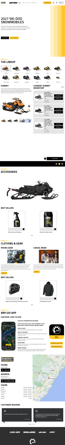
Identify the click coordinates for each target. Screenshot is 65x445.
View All (62, 87)
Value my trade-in (14, 37)
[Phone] (53, 2)
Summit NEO (16, 69)
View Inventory (47, 2)
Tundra (47, 78)
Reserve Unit (58, 98)
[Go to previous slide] (3, 106)
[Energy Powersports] (4, 3)
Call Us (5, 370)
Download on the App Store (56, 343)
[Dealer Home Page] (16, 359)
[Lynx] (52, 432)
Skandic (37, 78)
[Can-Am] (15, 432)
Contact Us (4, 273)
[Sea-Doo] (29, 432)
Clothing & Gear (34, 2)
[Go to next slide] (29, 106)
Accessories (28, 2)
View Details (58, 95)
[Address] (56, 2)
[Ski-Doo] (42, 432)
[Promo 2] (59, 164)
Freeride (27, 69)
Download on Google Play (57, 346)
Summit (6, 69)
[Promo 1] (56, 164)
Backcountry (16, 78)
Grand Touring (6, 78)
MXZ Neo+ (58, 69)
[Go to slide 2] (30, 424)
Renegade (37, 69)
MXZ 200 (58, 78)
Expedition (27, 78)
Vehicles (24, 2)
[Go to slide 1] (29, 424)
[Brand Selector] (15, 2)
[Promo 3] (62, 164)
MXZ (47, 69)
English (61, 2)
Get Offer (55, 158)
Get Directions (8, 381)
